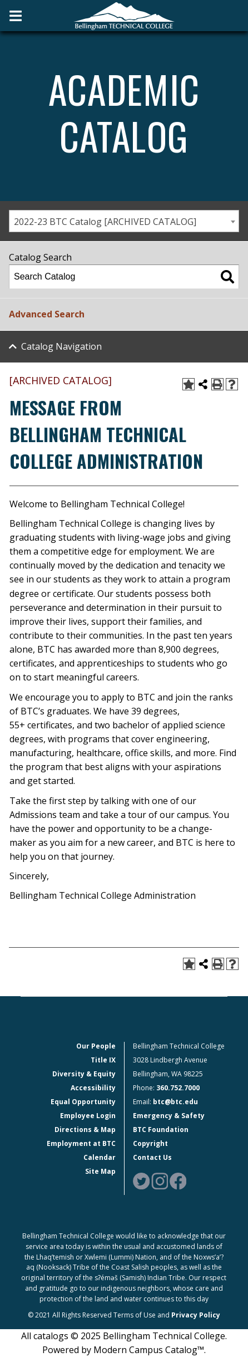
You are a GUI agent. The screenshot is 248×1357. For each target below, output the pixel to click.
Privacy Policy (195, 1315)
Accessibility (93, 1088)
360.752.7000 (178, 1088)
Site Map (100, 1171)
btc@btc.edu (175, 1101)
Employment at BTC (81, 1143)
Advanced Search (47, 314)
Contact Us (152, 1157)
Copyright (150, 1143)
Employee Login (88, 1115)
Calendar (99, 1157)
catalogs (50, 1336)
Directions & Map (85, 1129)
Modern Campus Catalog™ (148, 1350)
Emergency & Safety (169, 1115)
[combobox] (124, 221)
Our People (96, 1046)
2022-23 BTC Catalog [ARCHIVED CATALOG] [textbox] (105, 221)
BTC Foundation (161, 1129)
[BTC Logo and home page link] (124, 15)
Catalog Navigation (61, 346)
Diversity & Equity (84, 1074)
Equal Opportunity (83, 1101)
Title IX (103, 1060)
